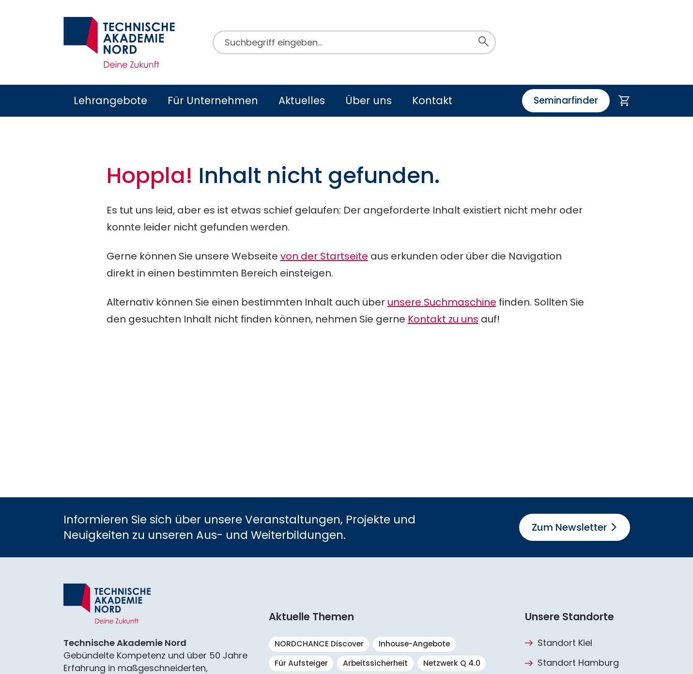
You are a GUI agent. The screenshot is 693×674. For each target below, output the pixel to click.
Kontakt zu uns (443, 319)
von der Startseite (324, 256)
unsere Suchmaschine (441, 302)
